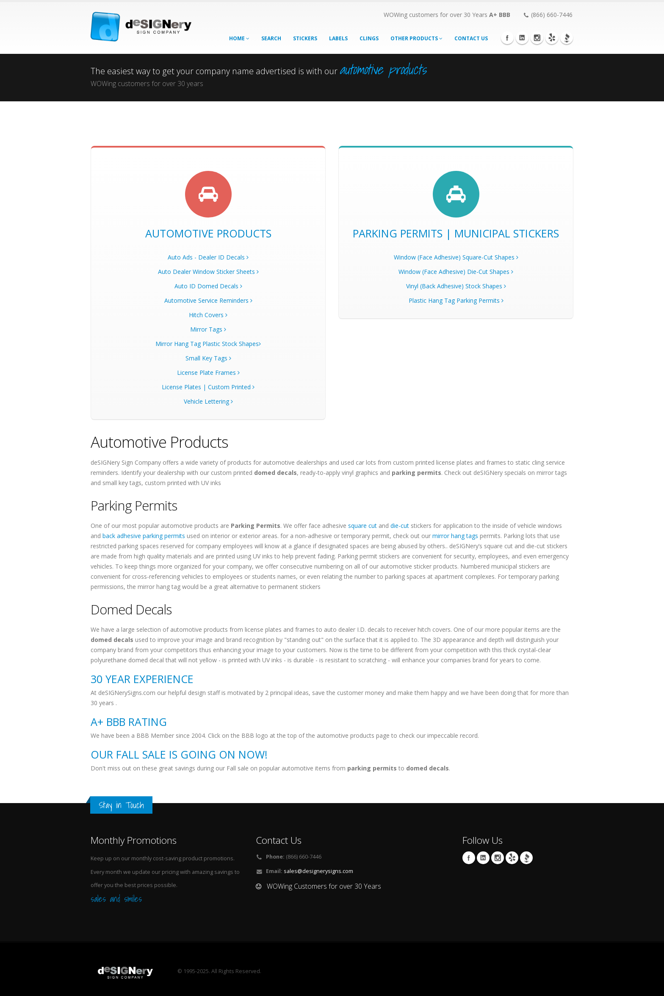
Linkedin (522, 37)
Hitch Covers (208, 315)
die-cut (399, 526)
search (271, 38)
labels (338, 38)
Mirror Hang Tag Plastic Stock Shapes (208, 344)
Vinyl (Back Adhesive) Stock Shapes (456, 286)
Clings (369, 38)
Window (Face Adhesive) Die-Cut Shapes (455, 272)
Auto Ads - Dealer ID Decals (208, 257)
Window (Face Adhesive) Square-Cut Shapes (456, 257)
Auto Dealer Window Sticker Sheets (208, 272)
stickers (305, 38)
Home (239, 38)
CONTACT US (471, 38)
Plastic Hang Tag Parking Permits (456, 300)
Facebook (507, 37)
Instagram (537, 37)
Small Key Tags (208, 358)
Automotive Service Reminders (208, 300)
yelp (551, 37)
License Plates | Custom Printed (208, 387)
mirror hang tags (455, 536)
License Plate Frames (208, 372)
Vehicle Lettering (208, 401)
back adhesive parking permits (143, 536)
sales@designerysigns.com (318, 871)
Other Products (416, 38)
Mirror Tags (208, 329)
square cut (362, 526)
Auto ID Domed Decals (208, 286)
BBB (566, 37)
